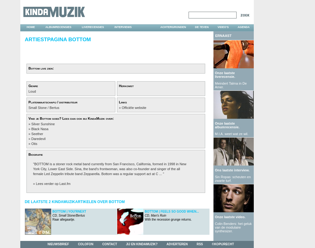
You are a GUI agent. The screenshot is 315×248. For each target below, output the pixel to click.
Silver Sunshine (43, 124)
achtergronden (173, 27)
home (31, 27)
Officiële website (134, 108)
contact (109, 244)
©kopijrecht (223, 244)
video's (223, 27)
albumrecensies (59, 27)
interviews (123, 27)
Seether (37, 134)
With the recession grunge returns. (172, 215)
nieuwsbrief (58, 244)
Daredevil (38, 139)
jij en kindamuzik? (142, 244)
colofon (85, 244)
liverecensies (93, 27)
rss (200, 244)
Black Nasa (40, 129)
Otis (34, 144)
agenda (243, 27)
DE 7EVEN (202, 27)
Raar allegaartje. (69, 215)
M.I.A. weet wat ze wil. (232, 134)
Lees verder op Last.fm (53, 184)
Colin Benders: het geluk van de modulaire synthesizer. (233, 227)
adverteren (177, 244)
